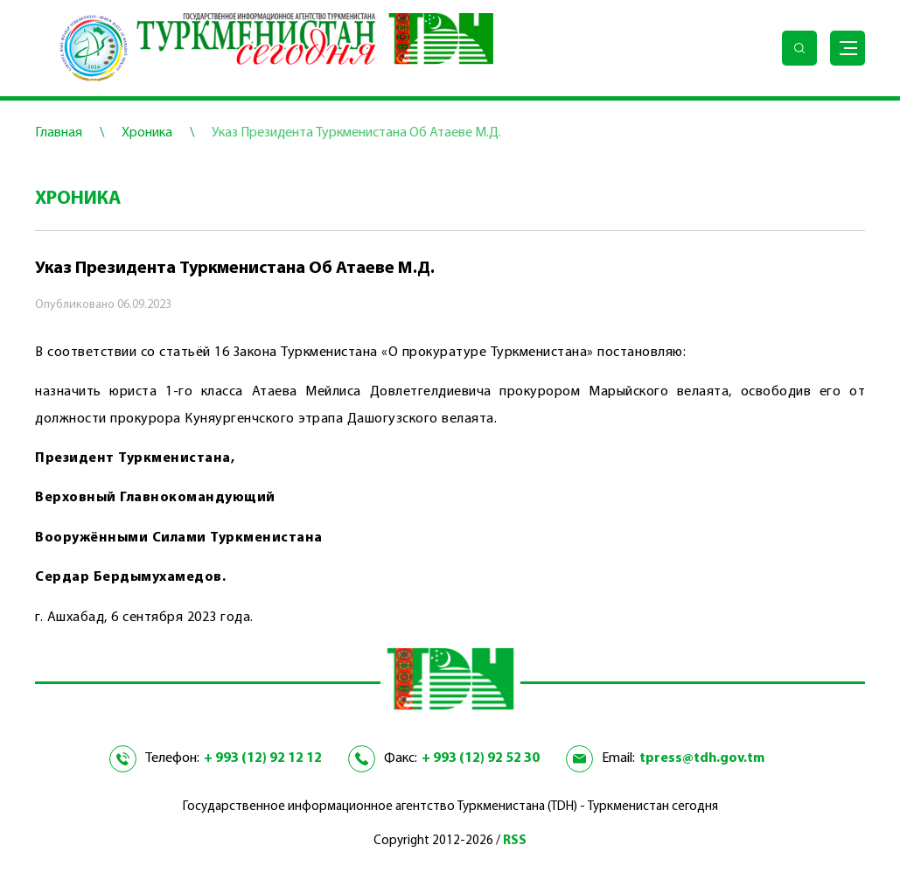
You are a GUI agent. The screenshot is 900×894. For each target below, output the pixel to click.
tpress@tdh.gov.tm (701, 758)
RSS (515, 841)
